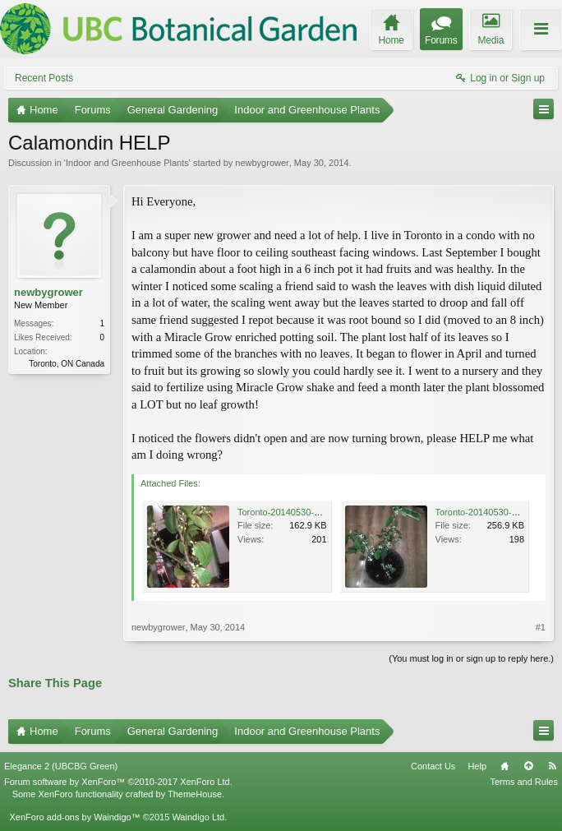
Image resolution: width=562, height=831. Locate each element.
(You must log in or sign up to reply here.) (471, 658)
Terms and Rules (524, 782)
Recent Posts (44, 78)
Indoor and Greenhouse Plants (127, 163)
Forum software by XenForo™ (118, 782)
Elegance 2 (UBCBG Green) (60, 766)
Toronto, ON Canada (66, 363)
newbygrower (261, 163)
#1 (541, 627)
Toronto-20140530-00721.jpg (493, 512)
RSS (552, 766)
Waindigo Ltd (198, 817)
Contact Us (433, 766)
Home (504, 766)
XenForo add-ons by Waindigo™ (74, 817)
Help (477, 766)
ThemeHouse (195, 794)
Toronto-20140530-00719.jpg (295, 512)
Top (528, 766)
